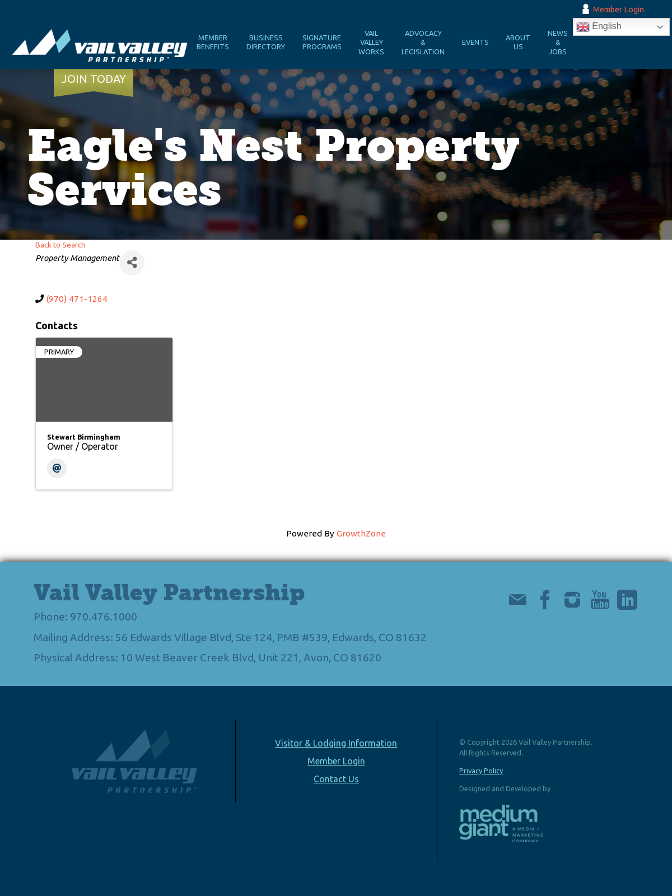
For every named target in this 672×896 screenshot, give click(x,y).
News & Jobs (558, 42)
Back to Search (60, 244)
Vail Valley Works (371, 42)
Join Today (94, 79)
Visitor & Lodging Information (336, 743)
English (599, 27)
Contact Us (336, 778)
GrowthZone (361, 533)
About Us (518, 42)
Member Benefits (213, 42)
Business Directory (265, 42)
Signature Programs (322, 42)
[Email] (57, 468)
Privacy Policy (481, 770)
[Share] (131, 263)
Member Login (618, 9)
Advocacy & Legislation (423, 42)
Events (475, 42)
